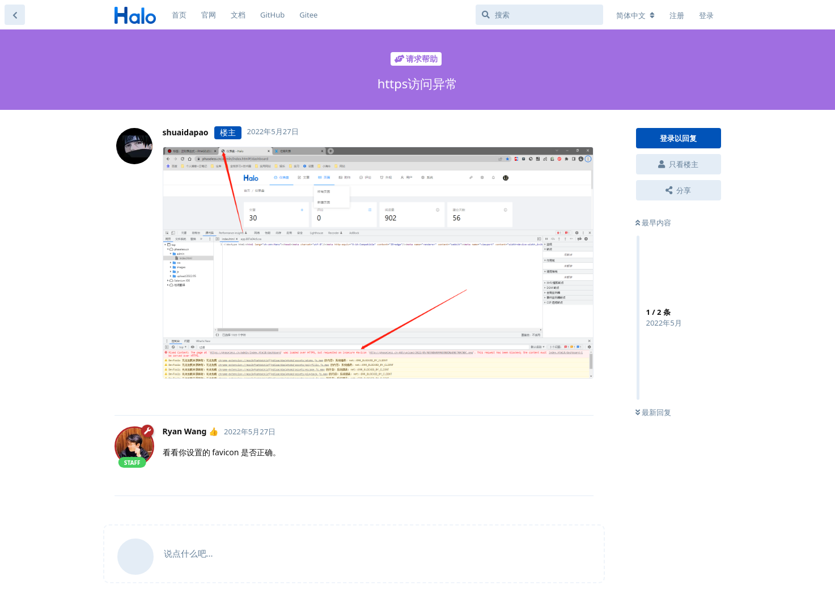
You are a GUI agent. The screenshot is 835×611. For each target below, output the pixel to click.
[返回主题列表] (15, 15)
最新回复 (653, 412)
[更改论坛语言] (635, 15)
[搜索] (539, 15)
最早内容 (653, 222)
